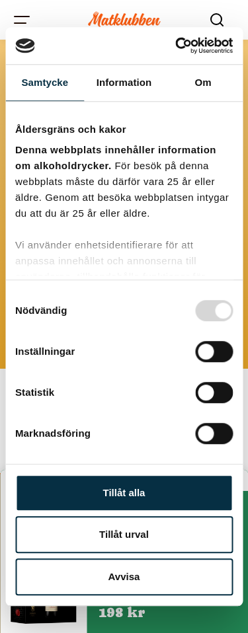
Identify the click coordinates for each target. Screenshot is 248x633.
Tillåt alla (124, 492)
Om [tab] (203, 82)
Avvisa (124, 576)
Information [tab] (124, 82)
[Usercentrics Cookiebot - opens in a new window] (176, 45)
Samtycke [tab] (44, 82)
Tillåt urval (124, 534)
